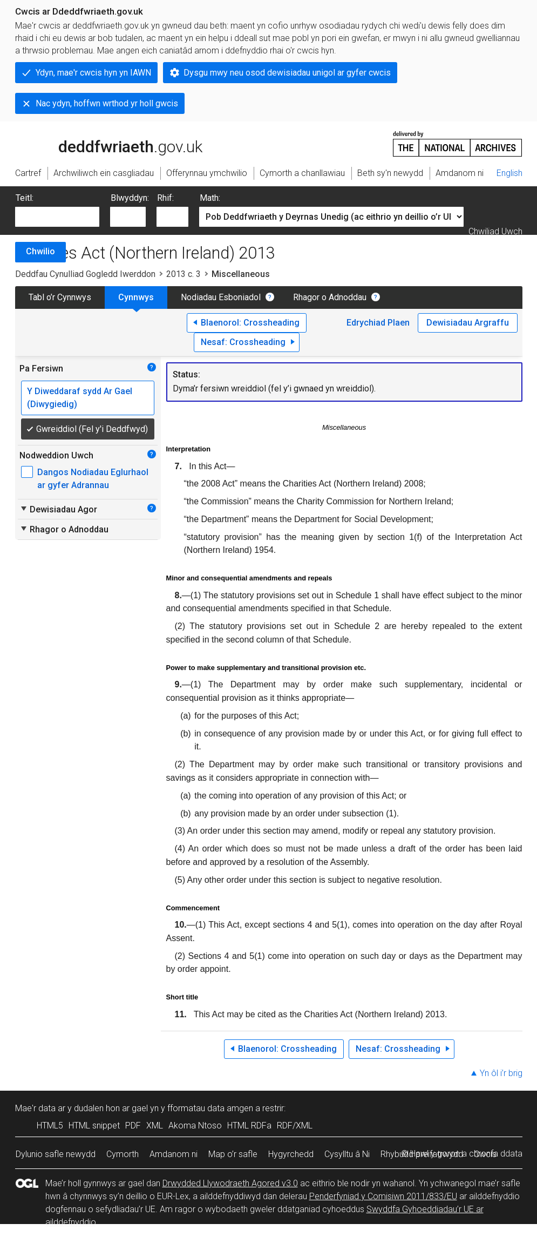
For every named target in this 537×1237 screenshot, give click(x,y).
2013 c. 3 (183, 274)
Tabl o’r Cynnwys (60, 297)
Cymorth (122, 1154)
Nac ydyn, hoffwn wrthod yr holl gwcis (107, 103)
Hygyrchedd (291, 1154)
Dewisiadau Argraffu (467, 322)
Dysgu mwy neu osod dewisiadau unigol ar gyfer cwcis (287, 72)
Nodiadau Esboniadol (221, 297)
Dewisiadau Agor (58, 509)
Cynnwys (136, 297)
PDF (133, 1125)
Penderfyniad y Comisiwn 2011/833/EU (383, 1196)
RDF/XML (294, 1125)
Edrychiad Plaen (378, 322)
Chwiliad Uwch (495, 231)
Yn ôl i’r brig (501, 1073)
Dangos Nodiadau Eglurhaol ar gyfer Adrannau (92, 478)
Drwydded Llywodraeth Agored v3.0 (230, 1183)
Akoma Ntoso (195, 1125)
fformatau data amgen (210, 1108)
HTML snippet (94, 1125)
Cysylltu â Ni (347, 1154)
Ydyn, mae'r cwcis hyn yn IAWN (93, 72)
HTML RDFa (249, 1125)
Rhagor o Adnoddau (329, 297)
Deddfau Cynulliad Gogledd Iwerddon (85, 274)
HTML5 (50, 1125)
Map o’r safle (232, 1154)
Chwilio (40, 251)
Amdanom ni (173, 1154)
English (509, 173)
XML (154, 1125)
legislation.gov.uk (100, 143)
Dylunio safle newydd (56, 1154)
